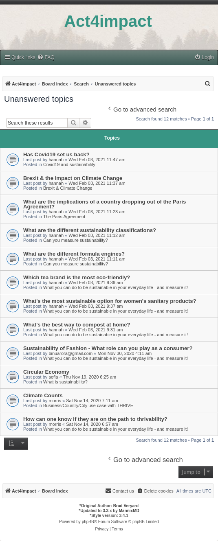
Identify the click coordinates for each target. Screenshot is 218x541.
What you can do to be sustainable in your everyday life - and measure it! (115, 287)
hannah (56, 159)
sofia (53, 377)
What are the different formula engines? (74, 254)
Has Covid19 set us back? (56, 154)
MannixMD (129, 510)
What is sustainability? (65, 381)
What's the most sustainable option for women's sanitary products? (109, 301)
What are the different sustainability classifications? (89, 230)
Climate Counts (43, 395)
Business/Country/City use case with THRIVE (88, 405)
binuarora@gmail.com (70, 353)
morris (54, 400)
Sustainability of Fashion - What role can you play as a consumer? (108, 348)
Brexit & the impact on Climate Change (72, 178)
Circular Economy (46, 372)
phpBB (88, 521)
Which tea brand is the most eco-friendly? (76, 277)
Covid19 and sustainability (69, 164)
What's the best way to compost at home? (76, 325)
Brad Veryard (126, 506)
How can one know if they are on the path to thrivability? (95, 419)
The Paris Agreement (64, 216)
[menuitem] (45, 57)
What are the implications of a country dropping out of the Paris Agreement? (104, 204)
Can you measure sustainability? (75, 240)
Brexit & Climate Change (67, 188)
